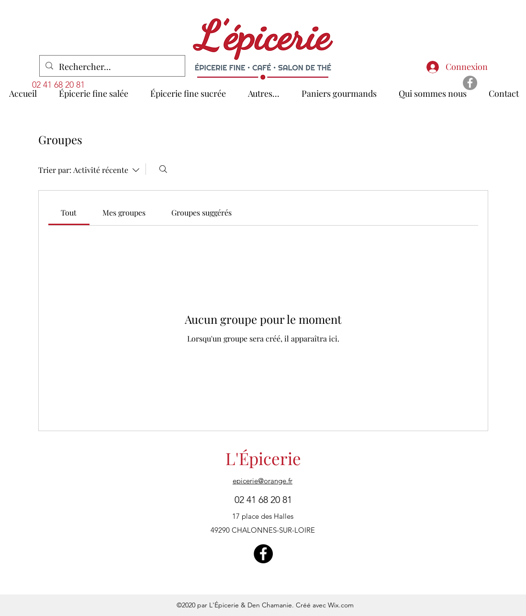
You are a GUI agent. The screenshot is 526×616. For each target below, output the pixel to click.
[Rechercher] (163, 169)
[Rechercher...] (112, 67)
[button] (264, 89)
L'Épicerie (263, 458)
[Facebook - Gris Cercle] (470, 83)
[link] (69, 212)
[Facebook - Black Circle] (263, 553)
